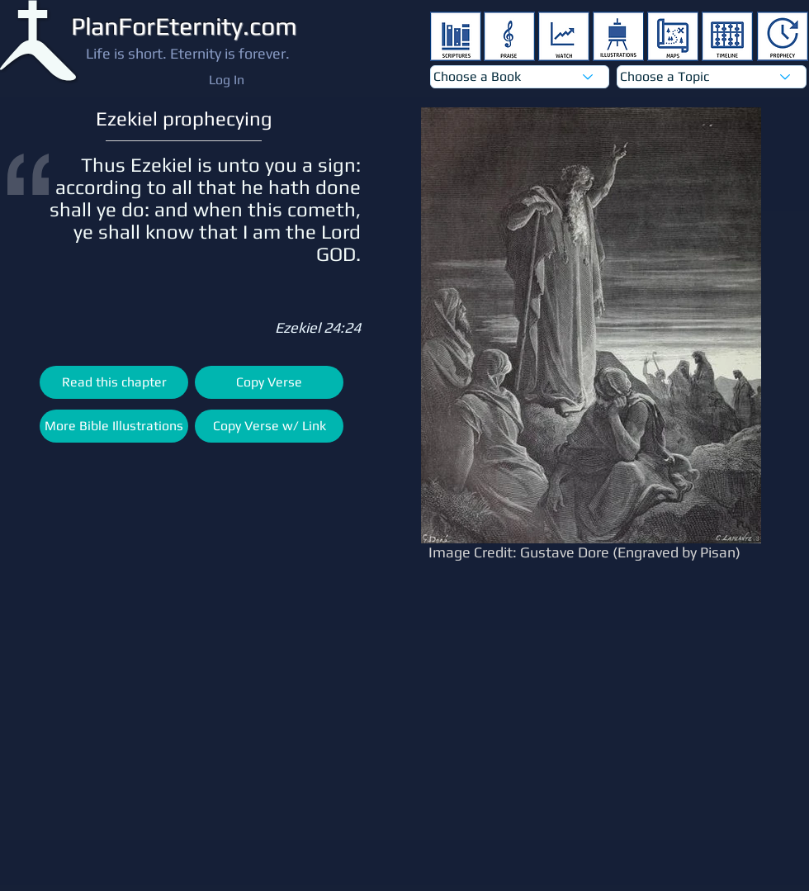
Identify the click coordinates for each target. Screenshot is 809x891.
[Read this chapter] (114, 382)
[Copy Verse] (269, 382)
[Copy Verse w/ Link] (269, 426)
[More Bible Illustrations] (114, 426)
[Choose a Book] (519, 76)
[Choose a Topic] (712, 76)
